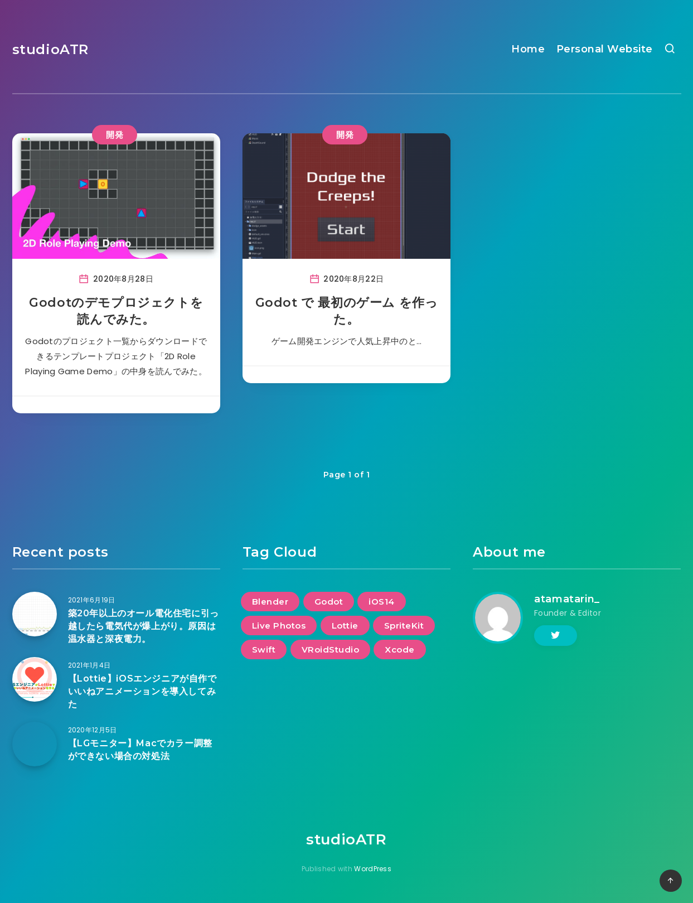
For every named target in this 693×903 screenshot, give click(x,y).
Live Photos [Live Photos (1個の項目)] (279, 625)
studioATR (50, 49)
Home (528, 49)
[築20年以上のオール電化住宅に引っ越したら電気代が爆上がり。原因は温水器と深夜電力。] (34, 614)
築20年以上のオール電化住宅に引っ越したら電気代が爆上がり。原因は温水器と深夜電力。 (143, 626)
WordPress (372, 868)
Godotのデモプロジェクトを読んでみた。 (116, 311)
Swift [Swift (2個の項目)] (264, 649)
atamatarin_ (567, 599)
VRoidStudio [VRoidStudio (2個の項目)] (331, 649)
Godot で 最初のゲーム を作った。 (346, 311)
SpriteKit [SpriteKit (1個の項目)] (404, 625)
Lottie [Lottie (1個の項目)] (345, 625)
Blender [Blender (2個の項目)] (270, 601)
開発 (114, 134)
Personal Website (604, 49)
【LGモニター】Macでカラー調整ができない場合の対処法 (140, 749)
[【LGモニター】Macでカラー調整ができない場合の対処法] (34, 744)
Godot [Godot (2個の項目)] (328, 601)
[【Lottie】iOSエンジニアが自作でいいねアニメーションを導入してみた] (34, 679)
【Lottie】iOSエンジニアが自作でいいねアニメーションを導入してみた (142, 691)
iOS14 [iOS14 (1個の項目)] (382, 601)
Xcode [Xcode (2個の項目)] (400, 649)
